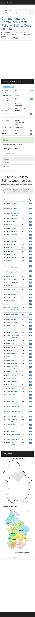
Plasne (14, 385)
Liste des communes (8, 170)
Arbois (14, 221)
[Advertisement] (17, 59)
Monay (14, 360)
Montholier (15, 363)
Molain (14, 353)
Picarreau (15, 381)
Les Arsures (15, 332)
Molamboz (15, 357)
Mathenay (15, 344)
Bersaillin (14, 234)
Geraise (14, 294)
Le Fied (14, 325)
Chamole (14, 257)
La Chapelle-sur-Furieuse (15, 309)
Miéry (13, 350)
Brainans (14, 248)
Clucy (13, 276)
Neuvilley (14, 375)
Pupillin (14, 398)
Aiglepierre (15, 218)
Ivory (13, 300)
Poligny (14, 388)
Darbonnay (15, 282)
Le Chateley (15, 322)
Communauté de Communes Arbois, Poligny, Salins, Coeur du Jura (17, 24)
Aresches (14, 225)
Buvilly (14, 251)
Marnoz (14, 340)
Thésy (13, 424)
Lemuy (14, 329)
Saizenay (14, 416)
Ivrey (13, 304)
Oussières (15, 378)
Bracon (14, 244)
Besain (14, 238)
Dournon (14, 286)
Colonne (14, 279)
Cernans (14, 254)
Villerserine (15, 439)
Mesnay (14, 347)
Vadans (14, 431)
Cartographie (6, 166)
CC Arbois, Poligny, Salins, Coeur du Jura (16, 13)
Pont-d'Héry (15, 391)
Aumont (14, 228)
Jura (10, 10)
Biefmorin (15, 241)
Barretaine (15, 231)
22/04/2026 (6, 162)
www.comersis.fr (7, 2)
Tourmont (15, 428)
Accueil (5, 10)
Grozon (14, 297)
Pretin (13, 394)
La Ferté (14, 319)
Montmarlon (15, 372)
